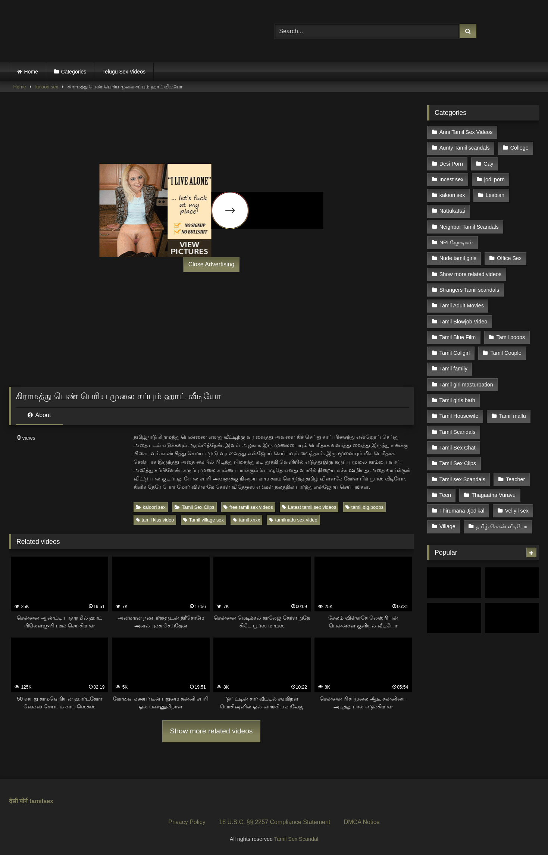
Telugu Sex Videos (123, 72)
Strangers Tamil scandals (469, 290)
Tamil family (453, 369)
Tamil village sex (203, 520)
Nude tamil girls (457, 258)
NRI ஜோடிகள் (456, 242)
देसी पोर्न (18, 801)
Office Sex (509, 258)
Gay (488, 164)
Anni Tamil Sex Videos (466, 132)
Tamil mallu (512, 416)
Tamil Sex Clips (194, 507)
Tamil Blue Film (457, 337)
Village (447, 526)
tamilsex (41, 801)
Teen (445, 495)
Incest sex (451, 179)
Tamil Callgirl (454, 353)
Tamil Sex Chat (457, 448)
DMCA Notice (362, 822)
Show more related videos (211, 731)
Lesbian (495, 195)
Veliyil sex (517, 511)
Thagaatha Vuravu (494, 495)
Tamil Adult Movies (461, 306)
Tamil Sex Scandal (296, 839)
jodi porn (494, 179)
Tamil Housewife (459, 416)
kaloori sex (46, 87)
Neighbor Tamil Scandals (469, 227)
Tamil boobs (510, 337)
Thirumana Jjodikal (462, 511)
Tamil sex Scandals (462, 479)
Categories (74, 72)
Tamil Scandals (457, 432)
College (519, 148)
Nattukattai (452, 211)
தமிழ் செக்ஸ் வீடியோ (501, 526)
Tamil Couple (505, 353)
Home (31, 72)
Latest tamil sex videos (309, 507)
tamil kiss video (155, 520)
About (39, 415)
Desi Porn (451, 164)
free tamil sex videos (248, 507)
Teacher (515, 479)
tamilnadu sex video (293, 520)
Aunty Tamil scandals (464, 148)
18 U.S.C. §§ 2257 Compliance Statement (274, 822)
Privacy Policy (187, 822)
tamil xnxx (246, 520)
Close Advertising (211, 264)
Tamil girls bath (457, 400)
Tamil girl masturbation (466, 385)
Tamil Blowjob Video (463, 322)
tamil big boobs (364, 507)
